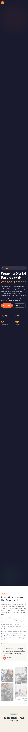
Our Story (7, 305)
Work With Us (20, 305)
